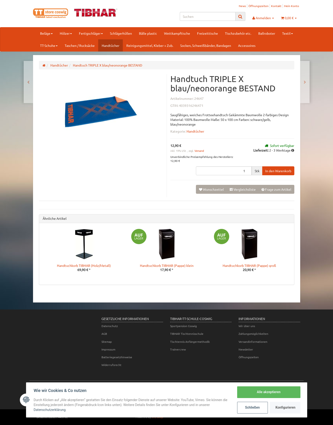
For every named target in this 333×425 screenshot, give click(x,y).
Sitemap (106, 341)
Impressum (108, 349)
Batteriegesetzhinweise (116, 357)
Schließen (252, 407)
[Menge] (224, 170)
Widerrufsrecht (111, 365)
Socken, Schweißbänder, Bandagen (205, 45)
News (242, 6)
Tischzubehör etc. (238, 33)
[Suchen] (208, 16)
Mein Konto (291, 6)
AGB (104, 334)
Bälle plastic (148, 33)
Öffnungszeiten (258, 6)
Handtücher (110, 45)
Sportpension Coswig (183, 326)
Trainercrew (178, 349)
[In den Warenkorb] (278, 170)
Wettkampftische (177, 33)
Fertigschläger (91, 33)
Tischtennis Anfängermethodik (190, 341)
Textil (287, 33)
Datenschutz (109, 326)
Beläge (46, 33)
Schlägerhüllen (121, 33)
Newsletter (246, 349)
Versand (199, 151)
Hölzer (66, 33)
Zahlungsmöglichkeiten (253, 334)
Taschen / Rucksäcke (80, 45)
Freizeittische (207, 33)
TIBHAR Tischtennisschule (186, 334)
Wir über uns (247, 326)
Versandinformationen (253, 341)
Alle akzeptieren (269, 392)
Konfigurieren (286, 407)
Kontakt (276, 6)
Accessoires (246, 45)
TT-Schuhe (49, 45)
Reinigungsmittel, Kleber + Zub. (149, 45)
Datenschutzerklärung (50, 410)
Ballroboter (266, 33)
